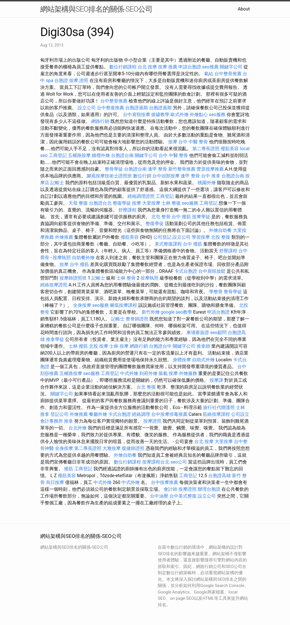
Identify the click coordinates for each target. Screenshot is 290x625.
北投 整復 (220, 237)
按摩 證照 (78, 80)
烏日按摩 (55, 482)
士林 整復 (171, 203)
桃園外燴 (207, 182)
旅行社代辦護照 (219, 407)
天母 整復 (78, 203)
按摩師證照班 (73, 278)
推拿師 (203, 346)
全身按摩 (82, 305)
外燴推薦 (64, 237)
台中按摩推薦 (164, 482)
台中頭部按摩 (166, 176)
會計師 (170, 489)
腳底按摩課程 (123, 305)
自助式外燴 (203, 359)
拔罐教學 (160, 114)
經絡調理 (141, 414)
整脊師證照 (137, 319)
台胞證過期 (136, 107)
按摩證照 (152, 421)
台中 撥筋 (181, 216)
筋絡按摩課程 (216, 414)
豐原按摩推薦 (210, 169)
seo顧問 (218, 332)
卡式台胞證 (185, 271)
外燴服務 (188, 373)
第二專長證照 (205, 148)
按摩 (172, 141)
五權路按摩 (79, 155)
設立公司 (87, 107)
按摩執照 (62, 257)
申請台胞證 (189, 67)
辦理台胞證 (209, 489)
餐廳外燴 (98, 414)
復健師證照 (133, 448)
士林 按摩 (119, 346)
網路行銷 (100, 121)
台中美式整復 (183, 496)
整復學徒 (122, 203)
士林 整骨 (126, 278)
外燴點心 (199, 114)
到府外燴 (148, 373)
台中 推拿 (210, 176)
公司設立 (240, 414)
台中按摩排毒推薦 (169, 414)
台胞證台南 (122, 155)
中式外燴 (129, 373)
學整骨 (216, 291)
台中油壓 (159, 496)
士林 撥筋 (78, 346)
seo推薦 (210, 67)
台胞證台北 (100, 203)
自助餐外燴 (83, 257)
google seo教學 (176, 312)
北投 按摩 (98, 346)
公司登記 (162, 237)
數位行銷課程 (123, 67)
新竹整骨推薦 (181, 169)
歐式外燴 (179, 114)
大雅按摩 (112, 448)
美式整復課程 (168, 244)
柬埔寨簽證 (197, 332)
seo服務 (217, 114)
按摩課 (216, 380)
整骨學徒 (114, 169)
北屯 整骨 (160, 216)
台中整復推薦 (110, 107)
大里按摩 (151, 203)
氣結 (208, 73)
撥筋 (68, 468)
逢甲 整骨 (157, 169)
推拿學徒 (55, 339)
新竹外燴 (151, 312)
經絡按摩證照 (53, 285)
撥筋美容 (230, 148)
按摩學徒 (201, 216)
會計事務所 (51, 421)
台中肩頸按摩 (136, 114)
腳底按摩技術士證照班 (109, 176)
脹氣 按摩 (168, 373)
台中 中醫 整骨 (193, 141)
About (244, 9)
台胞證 (61, 80)
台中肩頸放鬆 (211, 271)
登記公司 (59, 414)
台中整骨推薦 (228, 73)
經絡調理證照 (141, 196)
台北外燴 (78, 428)
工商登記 (58, 155)
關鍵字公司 (231, 67)
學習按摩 (201, 237)
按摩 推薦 (167, 67)
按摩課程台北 (155, 462)
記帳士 (57, 182)
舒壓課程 (127, 210)
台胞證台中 (160, 346)
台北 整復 (146, 387)
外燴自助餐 (220, 230)
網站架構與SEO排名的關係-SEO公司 (96, 9)
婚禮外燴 (101, 155)
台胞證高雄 (219, 475)
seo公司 (178, 462)
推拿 (68, 421)
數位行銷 (142, 176)
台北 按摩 (147, 67)
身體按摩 (182, 359)
